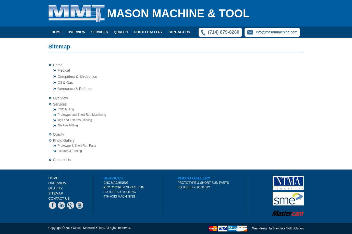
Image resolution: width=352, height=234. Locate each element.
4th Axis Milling (68, 125)
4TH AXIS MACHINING (120, 196)
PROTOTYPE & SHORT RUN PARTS (203, 183)
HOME (53, 178)
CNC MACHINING (116, 183)
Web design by (262, 228)
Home (57, 32)
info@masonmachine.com (276, 32)
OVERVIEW (77, 32)
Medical (64, 70)
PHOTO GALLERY (148, 32)
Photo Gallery (64, 140)
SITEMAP (55, 193)
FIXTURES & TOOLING (120, 192)
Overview (60, 98)
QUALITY (121, 32)
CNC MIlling (66, 109)
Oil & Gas (65, 83)
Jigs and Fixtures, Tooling (75, 120)
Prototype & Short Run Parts (77, 145)
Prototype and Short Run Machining (82, 114)
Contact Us (62, 160)
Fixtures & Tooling (70, 151)
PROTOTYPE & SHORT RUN (124, 187)
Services (60, 104)
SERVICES (99, 32)
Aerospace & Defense (75, 89)
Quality (58, 134)
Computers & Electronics (77, 76)
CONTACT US (179, 32)
